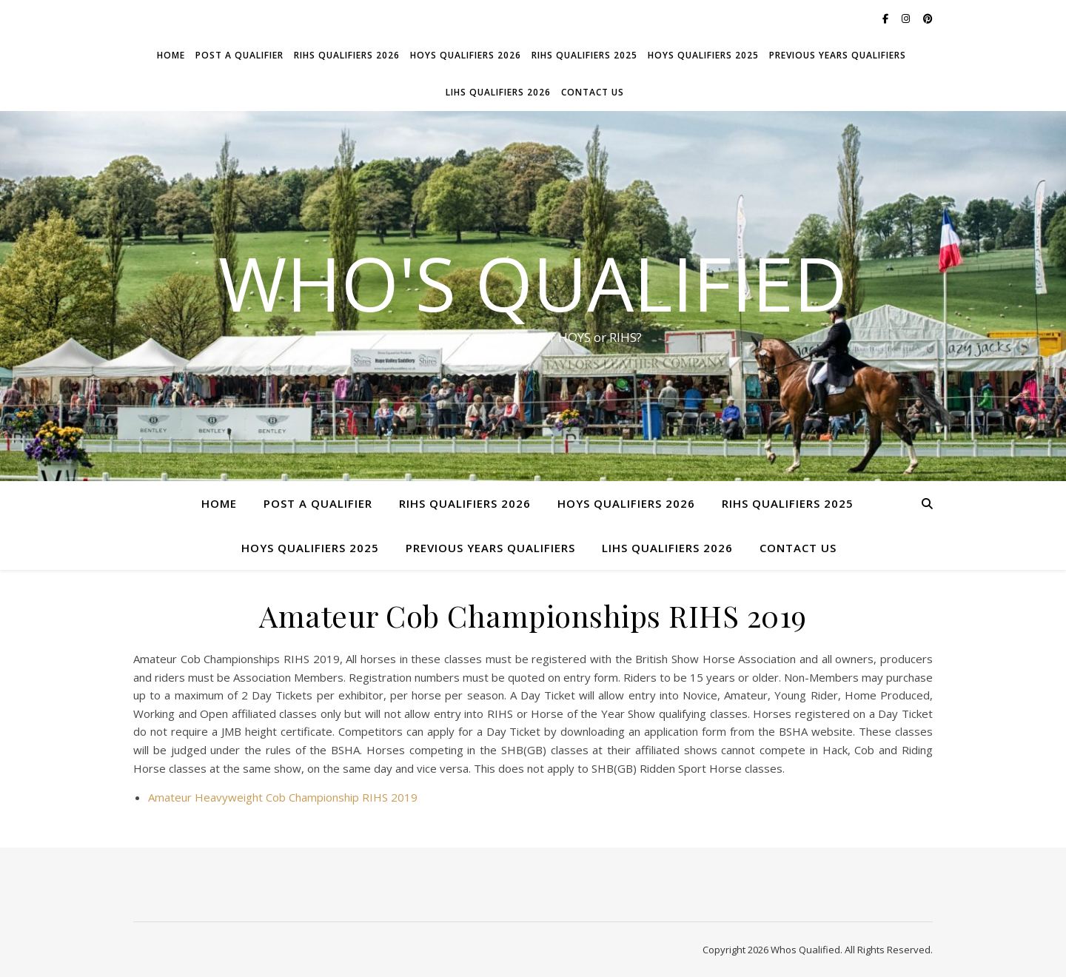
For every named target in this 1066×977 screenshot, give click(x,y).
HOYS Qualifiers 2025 (703, 55)
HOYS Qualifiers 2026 (465, 55)
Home (171, 55)
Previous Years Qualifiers (837, 55)
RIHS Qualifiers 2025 (584, 55)
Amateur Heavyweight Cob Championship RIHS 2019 (283, 797)
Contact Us (592, 92)
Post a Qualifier (239, 55)
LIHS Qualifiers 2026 (498, 92)
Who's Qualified (533, 283)
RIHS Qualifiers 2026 (347, 55)
